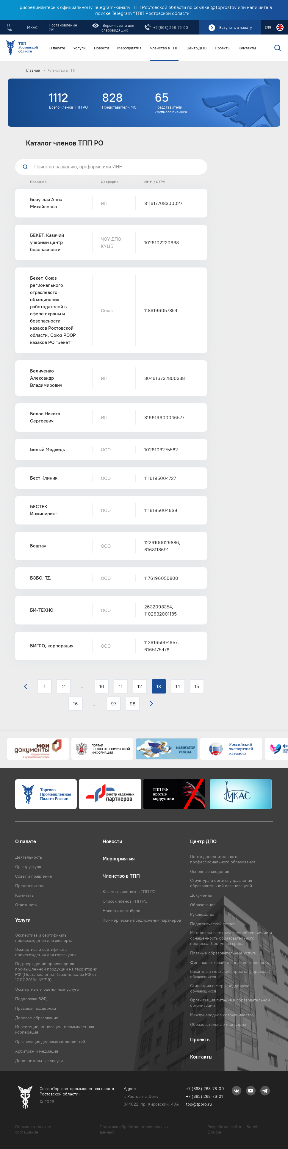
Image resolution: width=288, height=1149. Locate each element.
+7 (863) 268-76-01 (204, 1096)
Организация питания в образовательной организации (230, 1002)
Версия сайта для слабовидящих (117, 27)
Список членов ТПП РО (125, 901)
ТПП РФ (10, 27)
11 (121, 686)
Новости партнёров (121, 910)
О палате (57, 48)
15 (197, 686)
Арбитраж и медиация (36, 1051)
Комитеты (25, 895)
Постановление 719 (63, 27)
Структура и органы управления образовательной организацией (221, 883)
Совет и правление (33, 876)
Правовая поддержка (35, 1008)
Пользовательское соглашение (33, 1129)
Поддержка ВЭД (31, 998)
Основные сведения (209, 871)
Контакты (247, 48)
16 (75, 704)
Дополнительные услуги (39, 1060)
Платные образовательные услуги (223, 953)
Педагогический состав (212, 923)
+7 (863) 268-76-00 (170, 27)
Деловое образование (36, 1017)
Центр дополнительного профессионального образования (222, 859)
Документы (201, 895)
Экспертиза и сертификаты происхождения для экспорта (43, 937)
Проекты (222, 48)
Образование (203, 904)
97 (113, 704)
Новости (101, 48)
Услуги (79, 48)
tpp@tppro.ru (199, 1104)
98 (132, 704)
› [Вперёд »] (151, 703)
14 (178, 686)
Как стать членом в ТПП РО (129, 891)
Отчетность (26, 904)
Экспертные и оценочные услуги (47, 989)
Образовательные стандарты (218, 1024)
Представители (30, 885)
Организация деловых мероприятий (50, 1041)
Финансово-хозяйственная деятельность (229, 962)
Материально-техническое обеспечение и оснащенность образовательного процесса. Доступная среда (231, 938)
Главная (33, 70)
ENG (268, 27)
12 (139, 686)
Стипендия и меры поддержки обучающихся (219, 988)
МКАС (32, 27)
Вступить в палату (235, 27)
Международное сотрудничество (222, 1014)
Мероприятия (129, 48)
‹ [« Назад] (25, 686)
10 (101, 686)
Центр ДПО (196, 48)
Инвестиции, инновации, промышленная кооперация (54, 1029)
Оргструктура (28, 866)
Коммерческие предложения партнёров (142, 920)
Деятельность (28, 857)
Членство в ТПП (164, 48)
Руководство (202, 914)
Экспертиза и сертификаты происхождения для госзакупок (45, 952)
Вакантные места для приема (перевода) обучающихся (230, 974)
